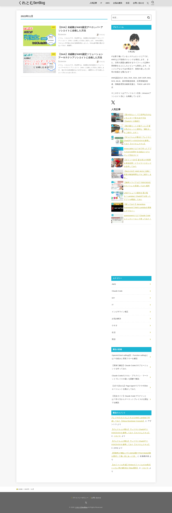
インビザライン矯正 (120, 312)
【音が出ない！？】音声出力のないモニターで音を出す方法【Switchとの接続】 (137, 118)
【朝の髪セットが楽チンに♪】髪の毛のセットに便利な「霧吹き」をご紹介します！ (137, 129)
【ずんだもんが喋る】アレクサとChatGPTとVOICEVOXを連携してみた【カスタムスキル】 (137, 140)
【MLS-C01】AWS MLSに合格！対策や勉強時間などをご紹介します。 (137, 174)
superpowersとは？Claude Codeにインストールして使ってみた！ (137, 217)
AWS (107, 3)
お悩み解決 (117, 3)
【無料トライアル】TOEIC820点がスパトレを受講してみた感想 (137, 184)
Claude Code (117, 291)
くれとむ (117, 436)
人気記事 (93, 3)
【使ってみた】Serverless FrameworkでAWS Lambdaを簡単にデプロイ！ (137, 207)
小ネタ (114, 325)
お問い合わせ (138, 3)
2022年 (26, 489)
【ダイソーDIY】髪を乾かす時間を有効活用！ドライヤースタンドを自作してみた (137, 163)
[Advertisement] (131, 251)
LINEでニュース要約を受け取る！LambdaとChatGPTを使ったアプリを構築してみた (137, 196)
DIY (113, 298)
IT (101, 3)
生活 (127, 3)
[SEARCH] (153, 3)
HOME (20, 489)
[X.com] (148, 3)
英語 (114, 339)
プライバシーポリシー (80, 498)
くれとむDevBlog (31, 3)
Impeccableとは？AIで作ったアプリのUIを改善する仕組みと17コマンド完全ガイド (137, 152)
